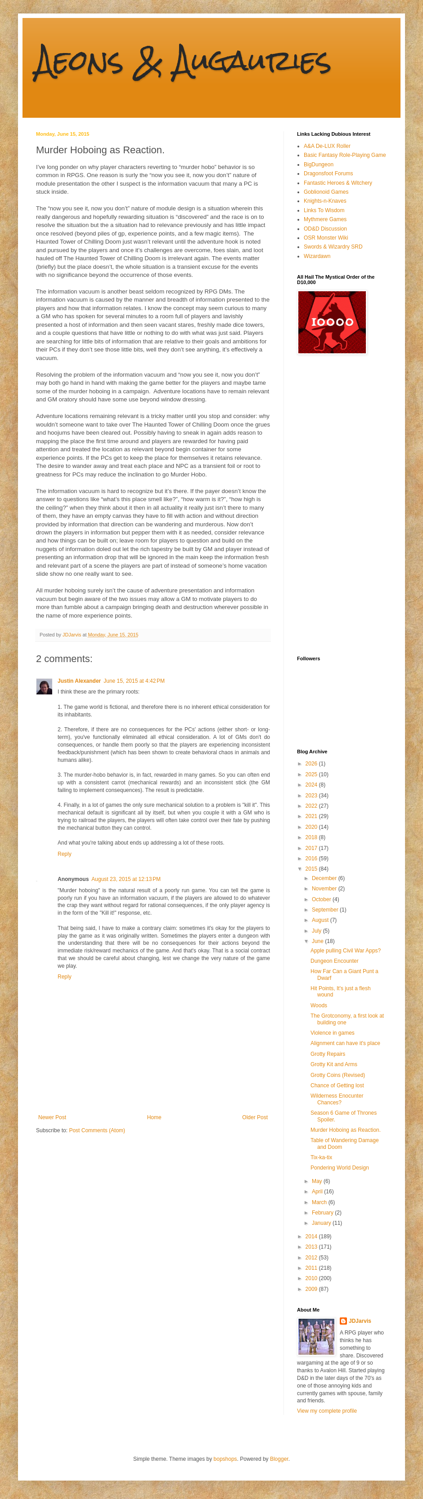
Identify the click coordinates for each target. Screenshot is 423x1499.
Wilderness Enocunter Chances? (336, 1099)
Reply (65, 854)
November (325, 888)
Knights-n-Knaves (325, 201)
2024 (312, 785)
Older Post (255, 1117)
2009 (312, 1289)
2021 (312, 816)
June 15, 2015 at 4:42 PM (134, 681)
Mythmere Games (325, 219)
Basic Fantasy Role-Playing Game (345, 155)
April (318, 1191)
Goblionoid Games (326, 192)
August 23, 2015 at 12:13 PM (126, 879)
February (323, 1213)
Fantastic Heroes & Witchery (338, 183)
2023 (312, 795)
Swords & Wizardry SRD (333, 247)
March (320, 1202)
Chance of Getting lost (337, 1085)
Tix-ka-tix (321, 1157)
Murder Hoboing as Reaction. (345, 1130)
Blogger (279, 1459)
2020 (312, 827)
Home (154, 1117)
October (322, 899)
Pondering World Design (339, 1168)
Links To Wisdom (324, 210)
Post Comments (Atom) (97, 1130)
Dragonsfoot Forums (328, 173)
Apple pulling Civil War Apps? (345, 950)
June (318, 941)
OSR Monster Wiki (326, 238)
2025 (312, 774)
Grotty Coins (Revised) (337, 1075)
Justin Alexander (79, 681)
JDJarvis (360, 1321)
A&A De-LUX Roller (327, 146)
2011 (312, 1268)
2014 (312, 1236)
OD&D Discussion (325, 229)
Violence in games (332, 1033)
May (318, 1181)
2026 (312, 764)
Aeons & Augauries (184, 60)
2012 (312, 1257)
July (317, 931)
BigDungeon (318, 164)
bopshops (225, 1459)
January (322, 1223)
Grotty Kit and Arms (333, 1064)
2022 (312, 806)
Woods (318, 1005)
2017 (312, 848)
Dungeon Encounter (334, 961)
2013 (312, 1247)
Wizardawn (317, 256)
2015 (312, 869)
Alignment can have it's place (345, 1043)
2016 (312, 858)
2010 (312, 1278)
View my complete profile (327, 1411)
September (326, 910)
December (325, 878)
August (321, 920)
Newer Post (52, 1117)
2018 (312, 837)
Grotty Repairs (327, 1054)
